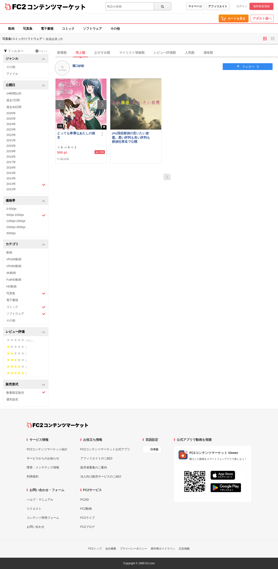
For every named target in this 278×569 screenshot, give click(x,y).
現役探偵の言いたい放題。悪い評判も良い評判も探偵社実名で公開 (131, 137)
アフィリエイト (217, 6)
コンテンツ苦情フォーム (43, 517)
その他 (115, 28)
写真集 (27, 28)
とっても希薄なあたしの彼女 (76, 135)
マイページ (195, 6)
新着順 (62, 52)
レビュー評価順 (165, 52)
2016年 (11, 167)
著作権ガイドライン (163, 548)
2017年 (11, 162)
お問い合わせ (35, 526)
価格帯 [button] (25, 201)
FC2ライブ (87, 517)
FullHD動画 (13, 279)
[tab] (166, 52)
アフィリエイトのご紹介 (96, 458)
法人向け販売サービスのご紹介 (101, 476)
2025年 (11, 118)
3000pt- (11, 233)
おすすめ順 (102, 52)
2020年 (11, 145)
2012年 (11, 189)
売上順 (80, 52)
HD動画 (11, 286)
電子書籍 (47, 28)
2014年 (11, 178)
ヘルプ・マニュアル (40, 499)
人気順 (189, 52)
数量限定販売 (26, 392)
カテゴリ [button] (25, 244)
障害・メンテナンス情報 (43, 467)
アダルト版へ (262, 18)
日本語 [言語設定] (154, 449)
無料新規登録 (261, 6)
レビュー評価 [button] (25, 332)
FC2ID (84, 499)
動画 (11, 28)
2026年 (11, 113)
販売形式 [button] (25, 384)
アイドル (12, 73)
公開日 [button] (25, 85)
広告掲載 (184, 548)
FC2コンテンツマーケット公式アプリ (105, 449)
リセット (41, 51)
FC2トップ (95, 548)
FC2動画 (86, 508)
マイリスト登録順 (132, 52)
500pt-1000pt (26, 215)
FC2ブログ (87, 526)
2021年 (11, 140)
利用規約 (33, 476)
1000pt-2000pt (15, 221)
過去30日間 (13, 107)
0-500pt (11, 208)
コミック (68, 28)
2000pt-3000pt (15, 227)
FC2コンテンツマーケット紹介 (47, 449)
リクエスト (34, 508)
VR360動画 (13, 266)
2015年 (11, 173)
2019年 (11, 151)
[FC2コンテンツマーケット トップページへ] (57, 425)
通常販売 (12, 399)
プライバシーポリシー (133, 548)
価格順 (208, 52)
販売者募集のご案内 (93, 467)
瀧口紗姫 (78, 66)
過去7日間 (13, 100)
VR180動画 (13, 259)
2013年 (26, 184)
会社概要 (110, 548)
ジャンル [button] (25, 59)
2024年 (11, 124)
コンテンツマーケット (56, 6)
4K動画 (11, 273)
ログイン (241, 6)
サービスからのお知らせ (43, 458)
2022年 (11, 135)
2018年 (11, 156)
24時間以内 (13, 93)
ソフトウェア (92, 28)
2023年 (11, 129)
